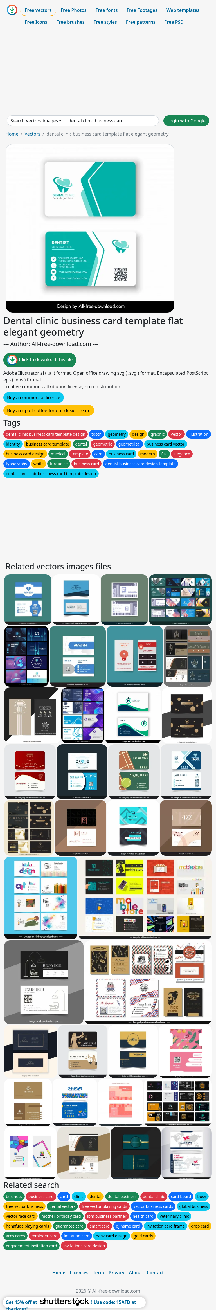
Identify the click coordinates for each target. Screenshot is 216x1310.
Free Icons (36, 22)
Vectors (32, 134)
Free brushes (70, 22)
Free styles (105, 22)
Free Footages (142, 10)
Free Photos (73, 10)
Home (12, 134)
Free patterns (141, 22)
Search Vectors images (34, 121)
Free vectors (38, 10)
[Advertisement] (108, 71)
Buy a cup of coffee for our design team (49, 410)
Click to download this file (40, 360)
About (135, 1272)
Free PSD (174, 22)
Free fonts (107, 10)
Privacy (116, 1272)
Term (98, 1272)
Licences (79, 1272)
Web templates (182, 10)
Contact (155, 1272)
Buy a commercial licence (33, 397)
